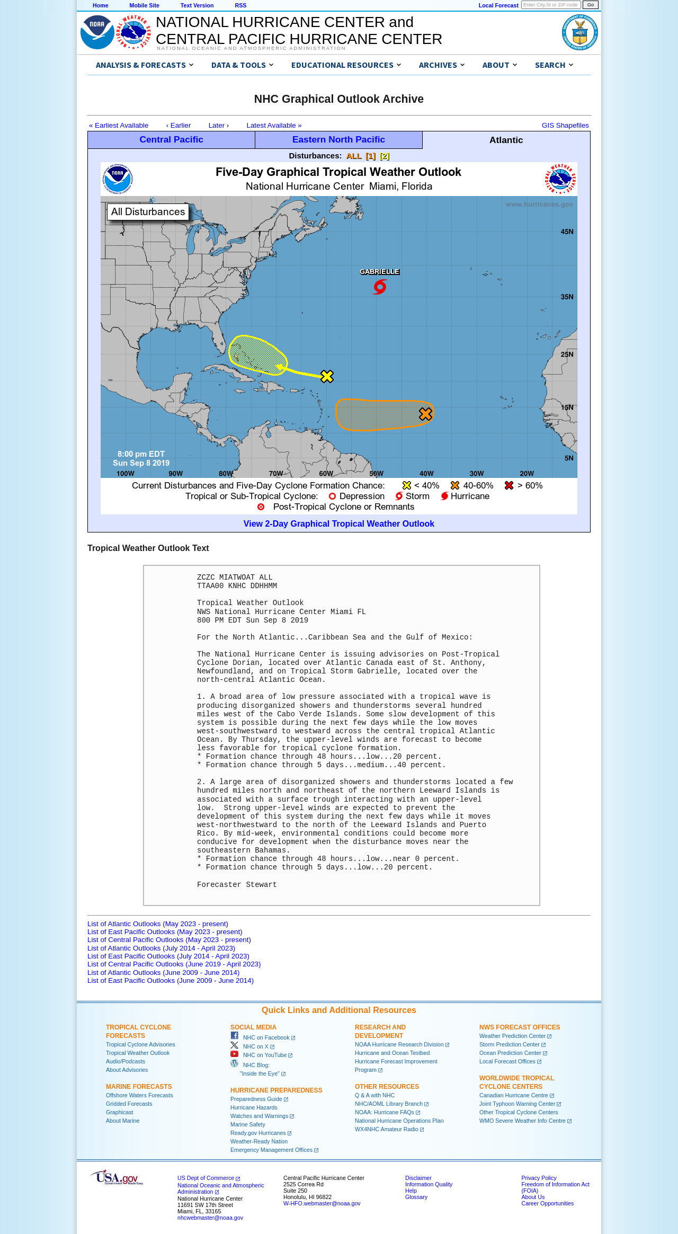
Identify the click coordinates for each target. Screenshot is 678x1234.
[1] (370, 155)
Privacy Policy (538, 1178)
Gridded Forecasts (129, 1103)
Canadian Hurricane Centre (513, 1095)
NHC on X (249, 1046)
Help (411, 1190)
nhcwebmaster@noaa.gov (210, 1217)
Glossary (416, 1197)
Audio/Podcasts (125, 1061)
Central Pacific (171, 139)
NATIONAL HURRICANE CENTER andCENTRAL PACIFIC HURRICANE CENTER (299, 30)
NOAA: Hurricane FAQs (384, 1112)
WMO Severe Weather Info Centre (522, 1120)
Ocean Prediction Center (510, 1053)
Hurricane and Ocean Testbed (392, 1053)
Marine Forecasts (139, 1086)
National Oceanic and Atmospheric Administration (251, 48)
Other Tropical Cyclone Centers (518, 1112)
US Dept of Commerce (205, 1178)
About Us (533, 1197)
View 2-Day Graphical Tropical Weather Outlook (339, 523)
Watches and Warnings (259, 1116)
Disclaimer (418, 1178)
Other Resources (387, 1086)
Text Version (197, 5)
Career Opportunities (547, 1203)
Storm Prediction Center (509, 1044)
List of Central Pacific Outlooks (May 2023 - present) (169, 940)
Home (101, 5)
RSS (240, 5)
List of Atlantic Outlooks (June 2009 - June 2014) (163, 972)
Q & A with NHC (375, 1095)
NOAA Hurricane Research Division (399, 1044)
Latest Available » (274, 125)
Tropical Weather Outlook (138, 1053)
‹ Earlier (178, 125)
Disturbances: (315, 155)
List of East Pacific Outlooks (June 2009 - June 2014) (170, 980)
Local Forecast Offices (507, 1061)
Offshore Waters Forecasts (139, 1095)
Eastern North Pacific (338, 139)
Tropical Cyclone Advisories (140, 1044)
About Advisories (127, 1070)
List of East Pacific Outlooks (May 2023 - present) (165, 932)
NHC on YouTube (258, 1055)
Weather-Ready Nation (259, 1141)
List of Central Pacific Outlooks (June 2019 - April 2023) (174, 964)
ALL (353, 155)
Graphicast (119, 1112)
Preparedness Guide (256, 1099)
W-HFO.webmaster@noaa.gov (322, 1203)
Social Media (253, 1027)
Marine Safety (247, 1124)
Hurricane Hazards (254, 1107)
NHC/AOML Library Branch (389, 1103)
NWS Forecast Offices (519, 1027)
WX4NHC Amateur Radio (386, 1129)
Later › (219, 125)
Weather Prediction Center (512, 1036)
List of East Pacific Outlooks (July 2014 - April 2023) (168, 956)
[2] (384, 155)
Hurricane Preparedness (276, 1090)
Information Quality (428, 1184)
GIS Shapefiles (565, 125)
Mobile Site (144, 5)
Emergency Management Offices (271, 1150)
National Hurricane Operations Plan (399, 1120)
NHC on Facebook (260, 1037)
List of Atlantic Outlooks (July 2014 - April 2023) (161, 948)
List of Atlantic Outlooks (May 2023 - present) (157, 924)
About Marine (122, 1120)
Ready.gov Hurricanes (258, 1133)
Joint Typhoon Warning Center (517, 1103)
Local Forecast (499, 5)
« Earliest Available (118, 125)
